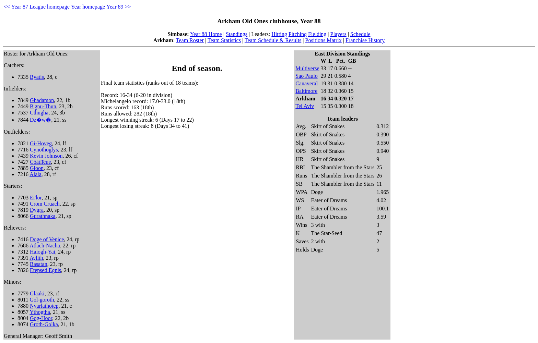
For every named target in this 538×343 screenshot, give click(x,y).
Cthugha (39, 112)
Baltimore (306, 91)
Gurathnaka (43, 216)
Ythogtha (40, 312)
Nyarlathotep (44, 306)
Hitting (279, 34)
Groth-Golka (44, 324)
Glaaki (37, 293)
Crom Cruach (45, 204)
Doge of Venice (47, 239)
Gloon (37, 168)
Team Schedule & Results (273, 40)
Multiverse (307, 68)
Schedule (360, 34)
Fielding (317, 34)
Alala (36, 174)
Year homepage (88, 7)
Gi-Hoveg (41, 143)
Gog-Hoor (41, 318)
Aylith (36, 258)
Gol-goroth (42, 300)
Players (338, 34)
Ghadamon (42, 100)
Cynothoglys (44, 149)
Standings (236, 34)
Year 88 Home (206, 34)
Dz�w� (40, 120)
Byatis (37, 77)
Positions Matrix (323, 40)
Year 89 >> (118, 7)
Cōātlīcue (40, 162)
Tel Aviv (304, 106)
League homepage (50, 7)
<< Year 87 (16, 7)
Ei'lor (36, 197)
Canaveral (306, 83)
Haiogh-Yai (42, 252)
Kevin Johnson (46, 156)
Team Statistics (224, 40)
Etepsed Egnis (45, 270)
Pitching (298, 34)
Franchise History (365, 40)
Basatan (38, 264)
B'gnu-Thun (43, 106)
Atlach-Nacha (45, 245)
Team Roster (190, 40)
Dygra (37, 210)
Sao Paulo (306, 76)
